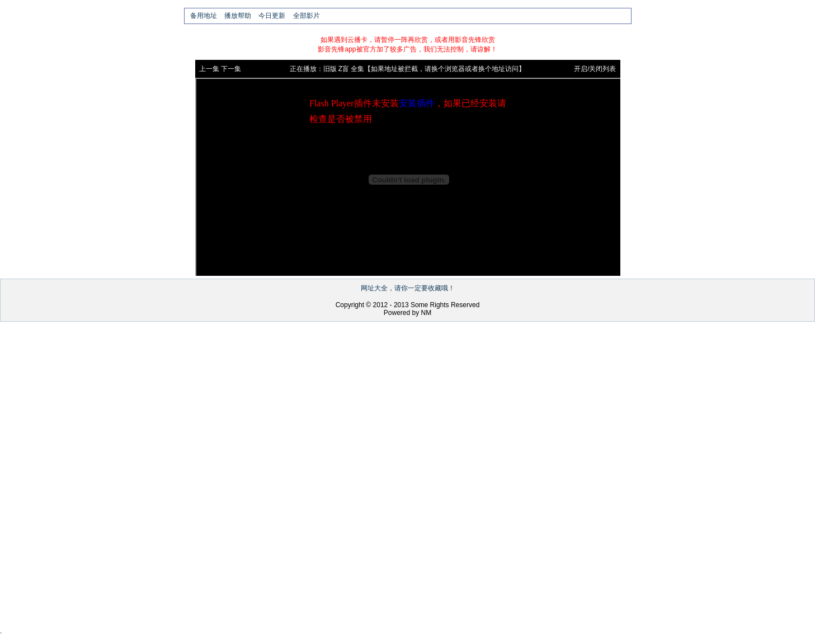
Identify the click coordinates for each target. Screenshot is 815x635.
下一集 (231, 69)
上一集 (209, 69)
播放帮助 (237, 16)
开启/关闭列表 (595, 69)
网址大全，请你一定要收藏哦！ (408, 288)
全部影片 (306, 16)
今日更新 (271, 16)
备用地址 (203, 16)
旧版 (330, 69)
